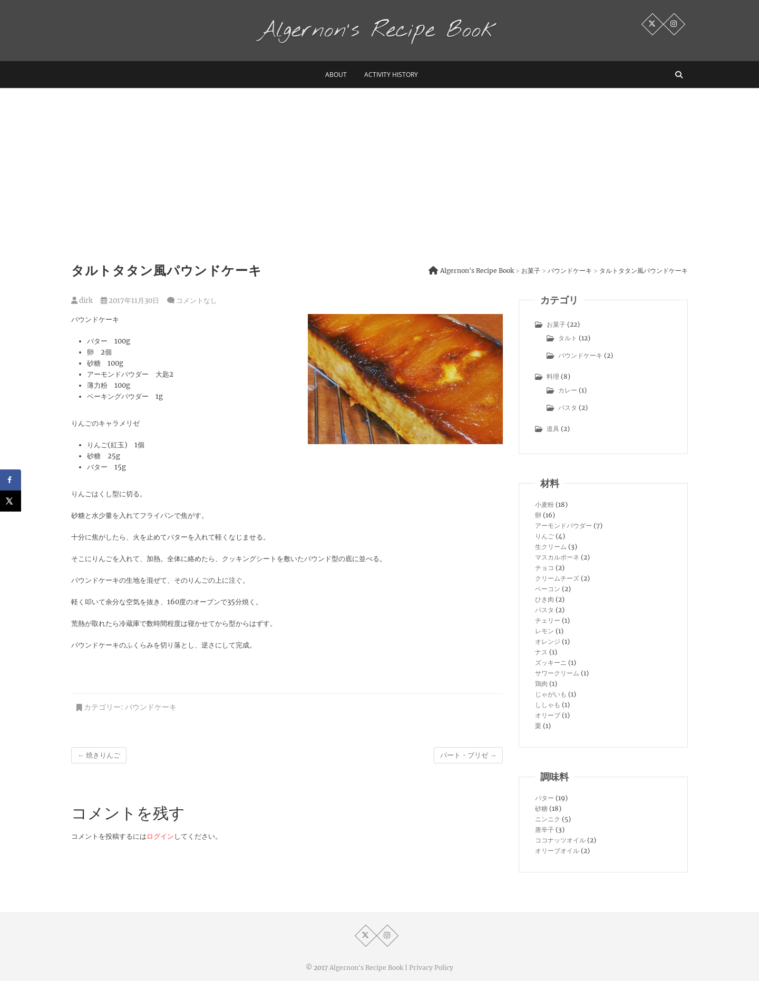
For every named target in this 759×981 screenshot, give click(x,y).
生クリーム (551, 547)
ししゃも (547, 705)
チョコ (544, 568)
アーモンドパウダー (563, 525)
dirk (82, 300)
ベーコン (547, 589)
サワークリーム (557, 673)
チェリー (547, 620)
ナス (541, 652)
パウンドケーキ (151, 707)
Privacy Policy (431, 968)
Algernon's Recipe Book (366, 968)
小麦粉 (544, 504)
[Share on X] (10, 501)
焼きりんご (98, 755)
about (336, 74)
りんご (544, 536)
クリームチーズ (557, 578)
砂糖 (541, 808)
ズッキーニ (551, 662)
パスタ (567, 407)
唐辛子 (544, 829)
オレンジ (547, 641)
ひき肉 (544, 599)
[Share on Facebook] (10, 479)
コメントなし (196, 300)
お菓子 (556, 324)
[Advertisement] (379, 167)
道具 (553, 429)
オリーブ (547, 715)
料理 (553, 376)
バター (544, 798)
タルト (567, 338)
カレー (567, 390)
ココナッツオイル (560, 840)
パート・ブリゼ (468, 755)
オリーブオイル (557, 851)
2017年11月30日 (130, 300)
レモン (544, 631)
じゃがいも (551, 694)
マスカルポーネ (557, 557)
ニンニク (547, 819)
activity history (391, 74)
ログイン (160, 836)
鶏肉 (541, 684)
